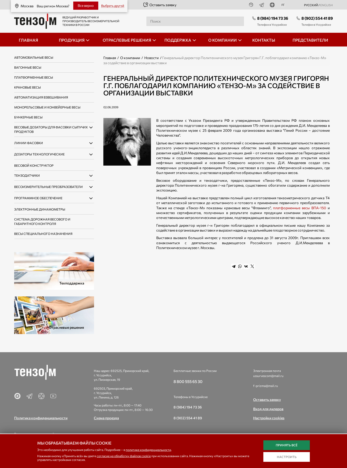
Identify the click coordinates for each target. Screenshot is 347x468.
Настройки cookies (268, 418)
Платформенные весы (33, 77)
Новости (151, 58)
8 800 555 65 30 (188, 381)
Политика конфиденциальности (40, 418)
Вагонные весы (27, 67)
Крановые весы (27, 87)
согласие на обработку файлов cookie (124, 456)
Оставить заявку (159, 5)
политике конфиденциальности (148, 450)
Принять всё (286, 445)
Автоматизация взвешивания (41, 97)
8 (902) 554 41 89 (317, 18)
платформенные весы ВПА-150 (299, 208)
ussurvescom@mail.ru (268, 376)
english (326, 5)
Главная (109, 58)
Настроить (287, 457)
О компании (130, 58)
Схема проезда (106, 418)
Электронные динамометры (39, 209)
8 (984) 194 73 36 (272, 18)
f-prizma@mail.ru (265, 386)
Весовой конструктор (34, 165)
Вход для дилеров (268, 409)
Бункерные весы (28, 117)
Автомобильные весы (33, 57)
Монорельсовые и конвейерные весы (47, 107)
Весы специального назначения (43, 234)
